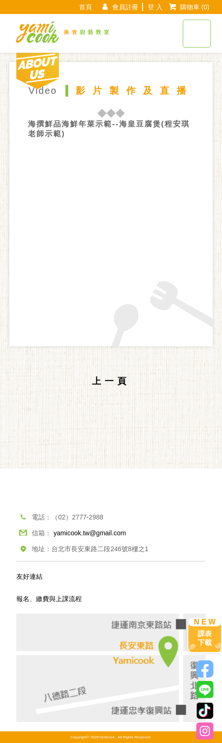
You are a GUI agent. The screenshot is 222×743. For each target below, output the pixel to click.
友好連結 (29, 576)
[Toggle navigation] (197, 28)
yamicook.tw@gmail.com (89, 533)
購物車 (194, 7)
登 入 (155, 7)
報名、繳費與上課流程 (49, 599)
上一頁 (111, 381)
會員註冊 (125, 7)
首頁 (85, 7)
